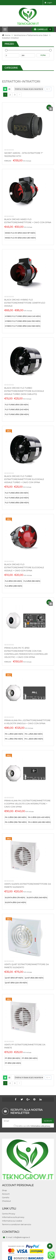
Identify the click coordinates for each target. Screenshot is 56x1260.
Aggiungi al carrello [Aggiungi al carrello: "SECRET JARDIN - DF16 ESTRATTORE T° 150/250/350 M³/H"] (51, 109)
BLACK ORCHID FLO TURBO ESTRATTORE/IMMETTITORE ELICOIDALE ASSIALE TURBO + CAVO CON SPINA (24, 479)
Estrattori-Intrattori (10, 38)
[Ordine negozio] (28, 89)
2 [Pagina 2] (10, 95)
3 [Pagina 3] (14, 95)
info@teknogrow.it (21, 1237)
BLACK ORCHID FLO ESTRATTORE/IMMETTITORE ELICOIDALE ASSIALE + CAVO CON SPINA (24, 567)
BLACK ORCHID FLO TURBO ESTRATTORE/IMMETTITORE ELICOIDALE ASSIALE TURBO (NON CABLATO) (24, 391)
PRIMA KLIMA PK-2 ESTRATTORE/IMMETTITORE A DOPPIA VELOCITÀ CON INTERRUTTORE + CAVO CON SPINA (27, 803)
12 (47, 89)
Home (7, 35)
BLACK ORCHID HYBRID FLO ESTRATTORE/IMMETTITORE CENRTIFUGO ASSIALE (24, 302)
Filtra (43, 55)
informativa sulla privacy (40, 1126)
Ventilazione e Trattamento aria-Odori (31, 35)
